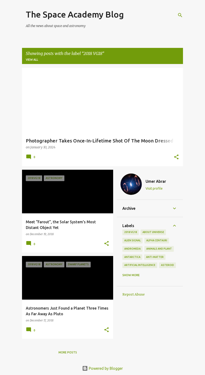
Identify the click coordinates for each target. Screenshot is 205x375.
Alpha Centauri (156, 240)
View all (32, 59)
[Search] (180, 15)
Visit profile (154, 188)
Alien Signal (132, 240)
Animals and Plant (159, 248)
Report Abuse (133, 294)
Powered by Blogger (102, 368)
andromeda (132, 248)
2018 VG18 (130, 232)
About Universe (153, 232)
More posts (67, 352)
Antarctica (132, 257)
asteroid (167, 265)
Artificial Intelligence (139, 265)
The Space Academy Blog (75, 14)
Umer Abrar (156, 181)
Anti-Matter (155, 257)
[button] (176, 157)
